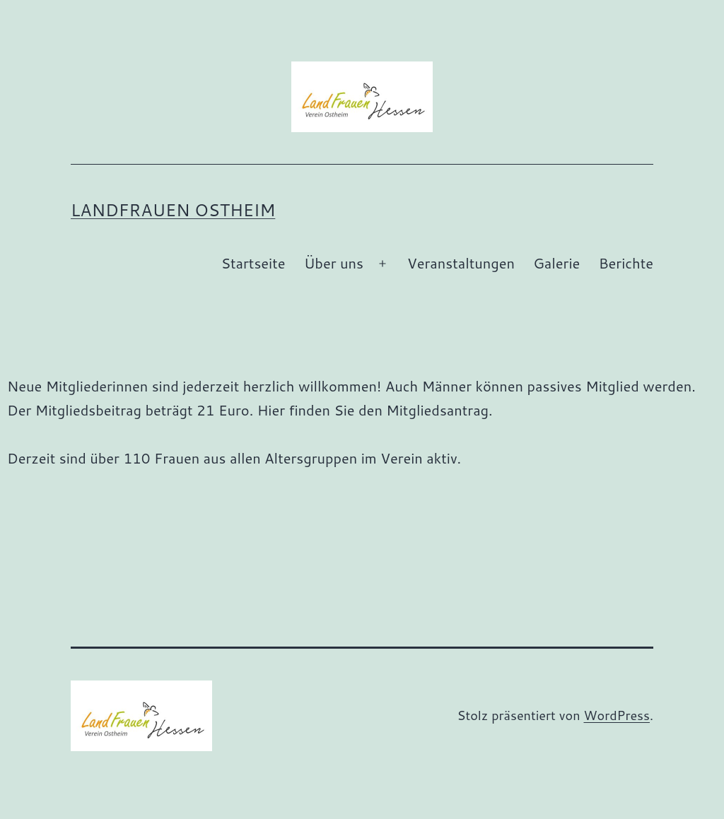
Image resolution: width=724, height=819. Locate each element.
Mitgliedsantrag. (439, 410)
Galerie (556, 263)
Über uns (333, 263)
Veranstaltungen (461, 263)
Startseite (253, 263)
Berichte (626, 263)
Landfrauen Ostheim (173, 210)
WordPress (616, 715)
